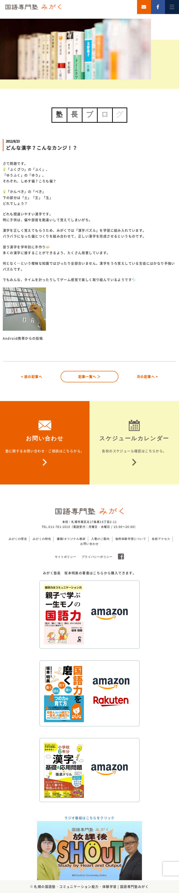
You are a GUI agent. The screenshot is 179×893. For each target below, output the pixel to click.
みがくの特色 (42, 539)
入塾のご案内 (100, 539)
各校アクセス (161, 539)
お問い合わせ (89, 543)
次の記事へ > (147, 376)
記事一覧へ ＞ (89, 376)
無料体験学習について (130, 539)
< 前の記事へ (31, 376)
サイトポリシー (65, 557)
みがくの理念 (18, 539)
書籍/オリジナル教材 (71, 539)
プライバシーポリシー (97, 557)
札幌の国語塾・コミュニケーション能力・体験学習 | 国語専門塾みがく (91, 886)
